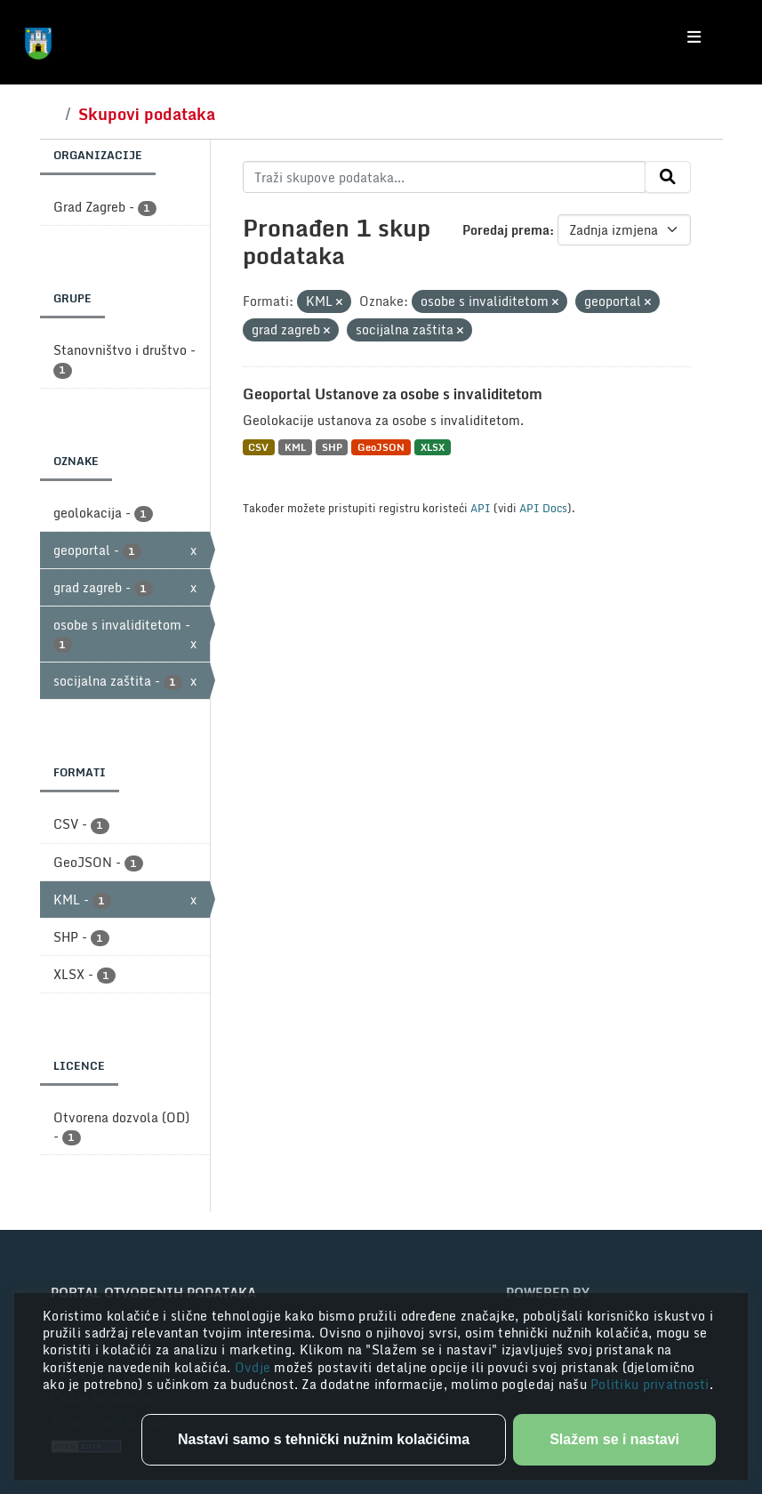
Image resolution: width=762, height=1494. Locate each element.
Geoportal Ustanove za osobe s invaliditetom (392, 394)
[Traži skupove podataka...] (444, 177)
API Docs (543, 508)
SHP (332, 446)
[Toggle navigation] (694, 37)
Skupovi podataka (146, 113)
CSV (258, 446)
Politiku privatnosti (650, 1384)
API (480, 508)
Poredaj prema (505, 230)
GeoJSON (381, 446)
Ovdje (255, 1367)
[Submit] (668, 177)
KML (295, 446)
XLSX (433, 446)
